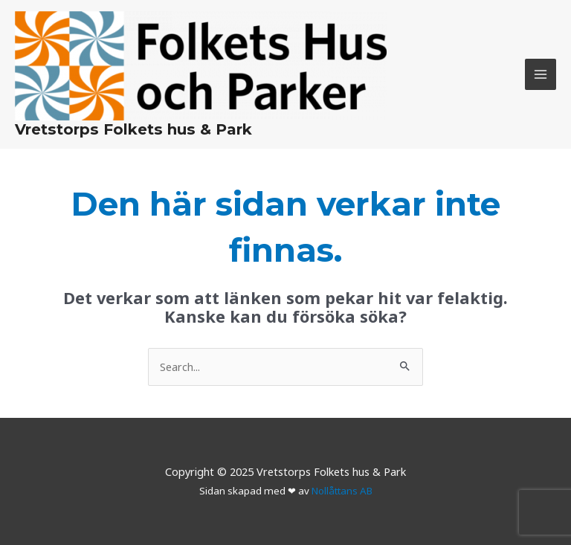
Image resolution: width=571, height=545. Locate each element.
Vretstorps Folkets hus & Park (133, 129)
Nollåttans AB (342, 490)
